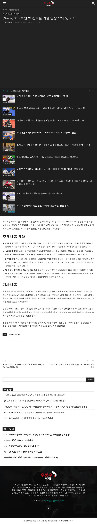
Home (5, 10)
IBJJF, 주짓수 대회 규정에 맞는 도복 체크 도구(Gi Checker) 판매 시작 (23, 365)
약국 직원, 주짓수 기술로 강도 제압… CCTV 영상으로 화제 (71, 365)
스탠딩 (5, 102)
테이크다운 (6, 138)
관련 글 (5, 91)
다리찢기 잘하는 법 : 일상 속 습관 (23, 446)
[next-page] (93, 91)
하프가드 (5, 163)
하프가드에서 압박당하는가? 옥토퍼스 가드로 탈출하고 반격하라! (48, 157)
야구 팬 (7, 451)
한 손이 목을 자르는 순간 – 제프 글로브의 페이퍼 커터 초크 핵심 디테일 (51, 108)
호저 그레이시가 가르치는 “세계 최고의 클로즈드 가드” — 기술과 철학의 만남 (53, 144)
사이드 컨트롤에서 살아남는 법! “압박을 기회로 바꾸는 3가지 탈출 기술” (51, 120)
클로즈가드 (6, 151)
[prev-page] (89, 91)
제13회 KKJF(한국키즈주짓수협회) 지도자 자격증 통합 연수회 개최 (34, 412)
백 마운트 (16, 14)
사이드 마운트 (7, 114)
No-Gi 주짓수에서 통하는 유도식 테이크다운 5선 (40, 193)
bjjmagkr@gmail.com (54, 500)
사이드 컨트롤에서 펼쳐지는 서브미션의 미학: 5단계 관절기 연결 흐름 (50, 169)
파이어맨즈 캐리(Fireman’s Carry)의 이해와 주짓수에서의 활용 (46, 132)
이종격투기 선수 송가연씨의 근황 (27, 451)
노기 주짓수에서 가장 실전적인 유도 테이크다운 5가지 (42, 96)
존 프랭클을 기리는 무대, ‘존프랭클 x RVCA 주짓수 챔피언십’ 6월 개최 (35, 401)
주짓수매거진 (9, 22)
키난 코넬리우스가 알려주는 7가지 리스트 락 (38, 457)
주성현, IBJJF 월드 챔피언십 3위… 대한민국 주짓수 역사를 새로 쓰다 (34, 395)
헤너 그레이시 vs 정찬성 (22, 440)
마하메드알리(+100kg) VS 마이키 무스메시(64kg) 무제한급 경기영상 (38, 434)
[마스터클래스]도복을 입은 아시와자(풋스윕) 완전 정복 (43, 205)
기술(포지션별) (14, 10)
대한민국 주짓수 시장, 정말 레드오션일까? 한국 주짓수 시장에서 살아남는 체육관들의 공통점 (46, 406)
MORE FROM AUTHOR (20, 91)
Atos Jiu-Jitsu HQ (14, 334)
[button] (4, 3)
